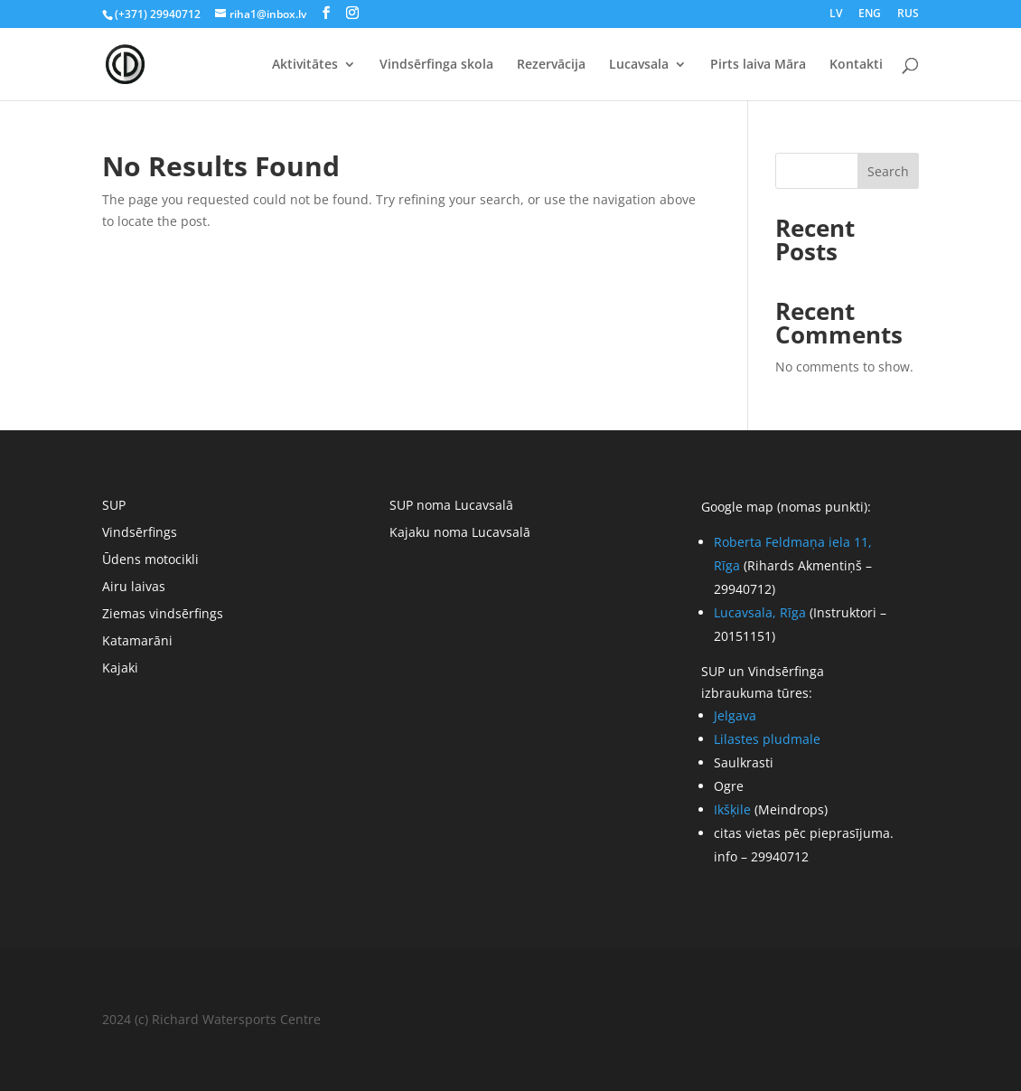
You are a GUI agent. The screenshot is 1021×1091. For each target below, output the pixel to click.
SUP (114, 506)
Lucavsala (639, 65)
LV (835, 14)
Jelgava (735, 715)
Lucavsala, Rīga (760, 612)
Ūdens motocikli (150, 560)
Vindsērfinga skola (436, 65)
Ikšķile (732, 809)
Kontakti (856, 65)
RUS (908, 14)
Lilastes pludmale (767, 739)
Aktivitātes (305, 65)
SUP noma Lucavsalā (451, 506)
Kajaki (120, 669)
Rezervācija (551, 65)
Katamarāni (137, 642)
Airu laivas (133, 587)
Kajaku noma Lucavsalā (459, 533)
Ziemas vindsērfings (162, 614)
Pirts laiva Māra (758, 65)
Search (888, 171)
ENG (869, 14)
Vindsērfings (139, 533)
